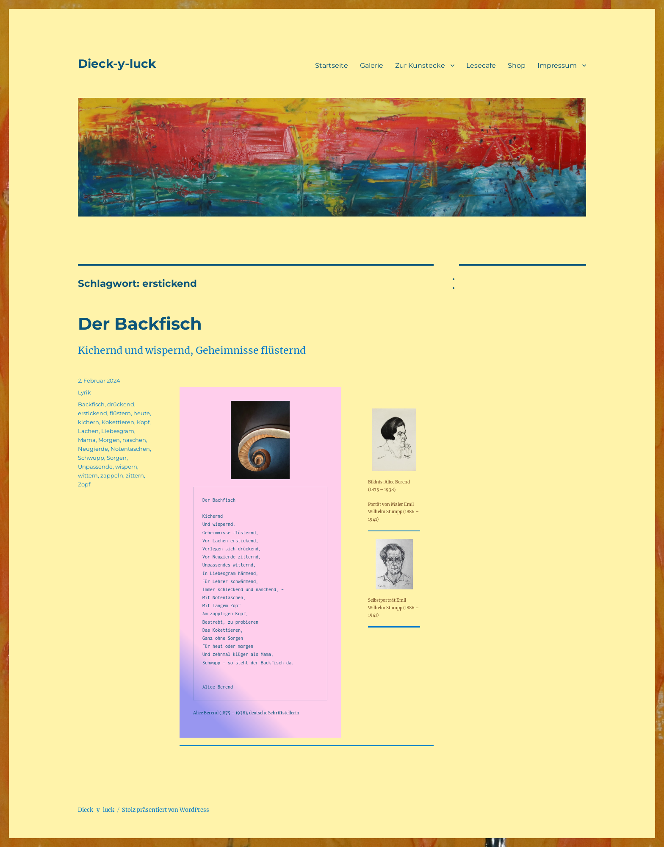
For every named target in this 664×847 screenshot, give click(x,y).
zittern (135, 475)
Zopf (84, 484)
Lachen (88, 431)
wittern (88, 475)
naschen (134, 439)
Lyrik (84, 392)
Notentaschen (130, 448)
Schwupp (91, 457)
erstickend (92, 413)
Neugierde (93, 448)
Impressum (557, 65)
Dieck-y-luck (117, 63)
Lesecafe (481, 65)
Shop (517, 65)
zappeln (111, 475)
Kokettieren (118, 422)
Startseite (331, 65)
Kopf (143, 422)
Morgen (109, 439)
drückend (120, 404)
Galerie (371, 65)
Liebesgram (117, 431)
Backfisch (91, 404)
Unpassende (95, 466)
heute (141, 413)
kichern (88, 422)
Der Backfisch (140, 323)
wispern (126, 466)
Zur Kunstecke (420, 65)
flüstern (120, 413)
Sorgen (117, 457)
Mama (87, 439)
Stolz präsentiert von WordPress (165, 810)
